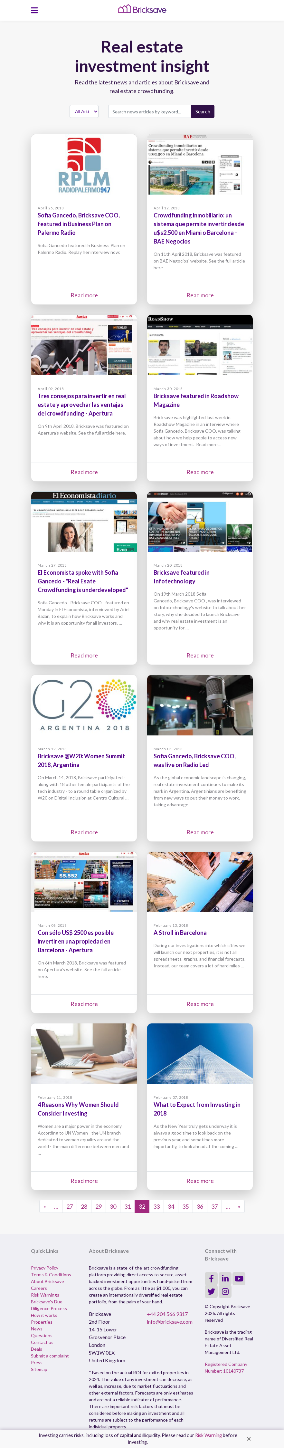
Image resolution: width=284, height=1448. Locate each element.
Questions (41, 1335)
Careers (39, 1288)
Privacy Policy (44, 1268)
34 (171, 1206)
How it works (44, 1315)
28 (84, 1206)
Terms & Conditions (51, 1274)
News (37, 1328)
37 (214, 1206)
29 (98, 1206)
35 (185, 1206)
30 (113, 1206)
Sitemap (39, 1369)
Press (37, 1362)
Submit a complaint (50, 1355)
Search (202, 111)
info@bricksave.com (170, 1322)
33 (156, 1206)
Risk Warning (208, 1435)
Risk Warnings (45, 1295)
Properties (41, 1322)
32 (142, 1206)
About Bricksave (47, 1281)
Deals (36, 1349)
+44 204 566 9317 (167, 1314)
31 (127, 1206)
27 (69, 1206)
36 (200, 1206)
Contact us (42, 1342)
